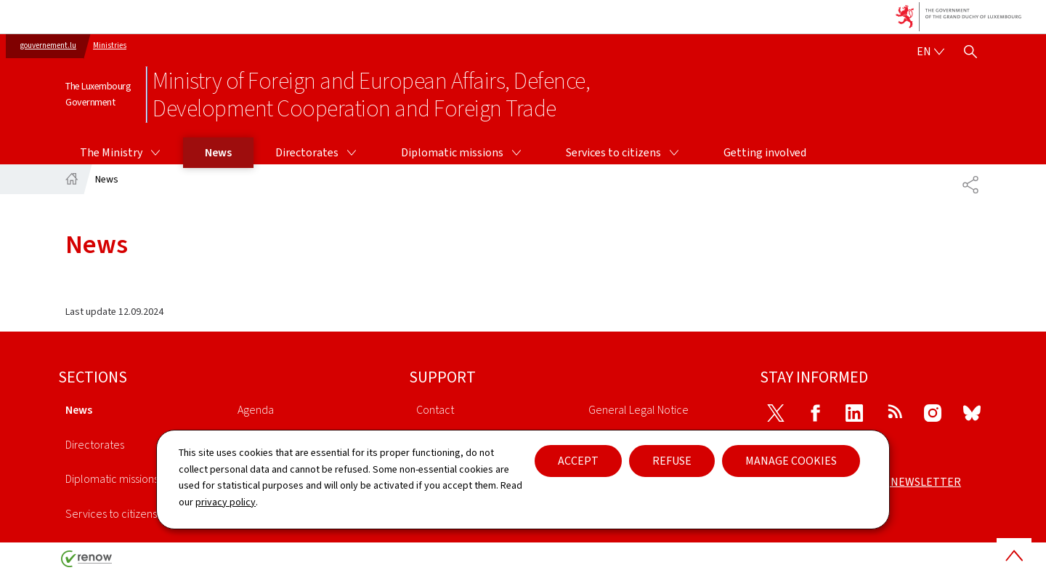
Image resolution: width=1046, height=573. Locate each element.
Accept (578, 460)
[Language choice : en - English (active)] (930, 51)
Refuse (672, 460)
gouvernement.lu (48, 45)
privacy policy (225, 502)
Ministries (109, 45)
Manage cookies (791, 460)
